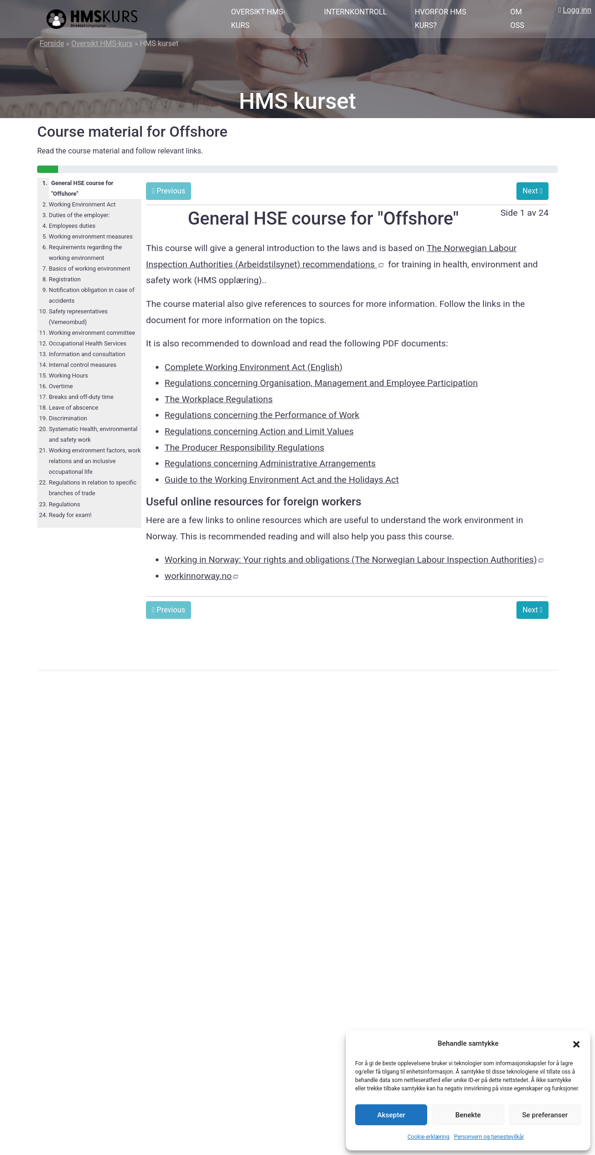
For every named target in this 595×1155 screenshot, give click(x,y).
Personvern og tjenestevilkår (489, 1137)
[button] (576, 1044)
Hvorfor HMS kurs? (440, 18)
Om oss (517, 18)
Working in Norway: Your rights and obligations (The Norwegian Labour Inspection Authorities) (351, 559)
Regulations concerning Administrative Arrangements (270, 463)
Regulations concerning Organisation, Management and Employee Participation (321, 383)
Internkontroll (355, 11)
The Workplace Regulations (219, 399)
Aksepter (391, 1115)
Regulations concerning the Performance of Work (262, 415)
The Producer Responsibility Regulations (244, 447)
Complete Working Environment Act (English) (254, 367)
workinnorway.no (198, 576)
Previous (168, 190)
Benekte (468, 1115)
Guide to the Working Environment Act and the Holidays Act (282, 479)
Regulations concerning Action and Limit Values (259, 431)
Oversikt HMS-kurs (258, 18)
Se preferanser (545, 1115)
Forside (52, 43)
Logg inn (577, 10)
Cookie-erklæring (429, 1137)
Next (532, 190)
